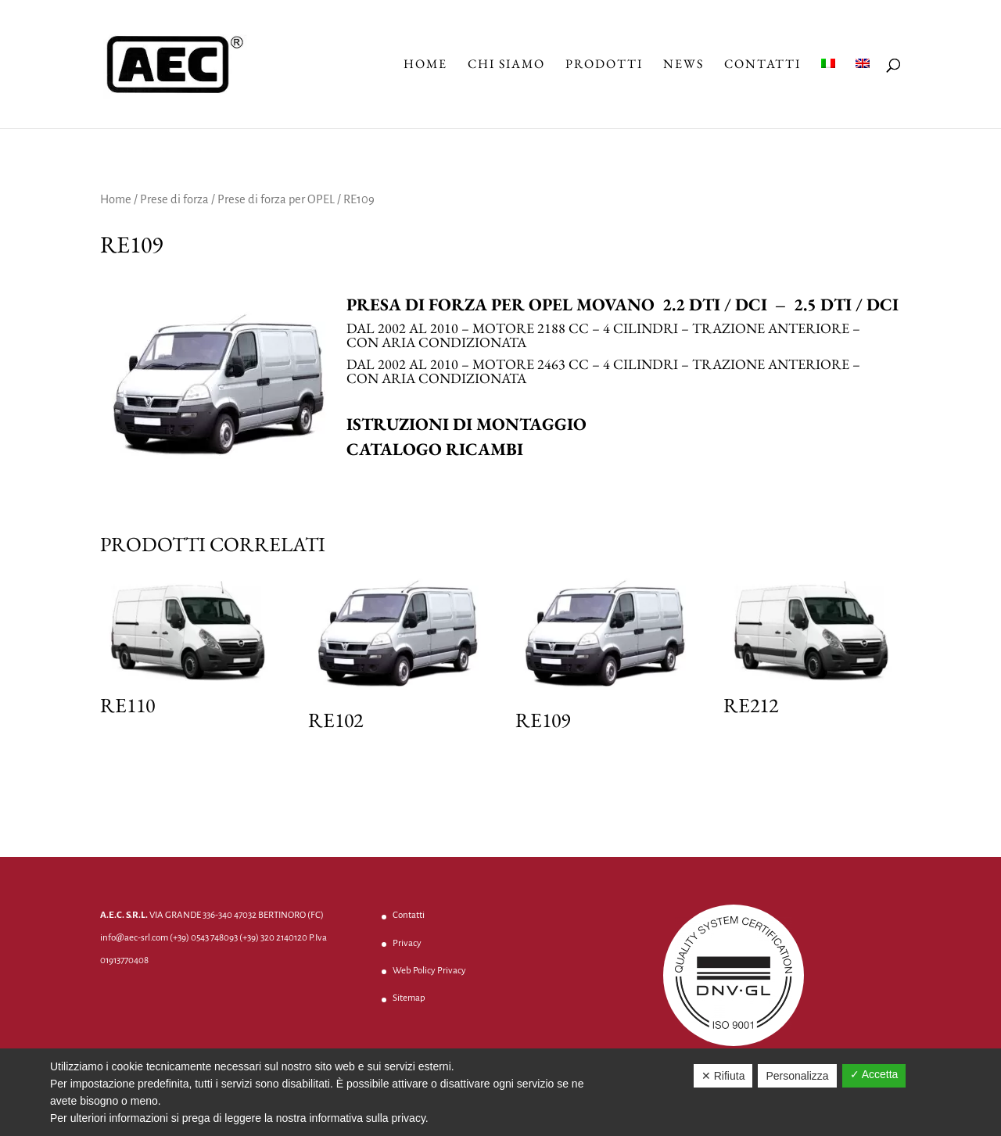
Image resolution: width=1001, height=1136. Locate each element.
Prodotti (604, 65)
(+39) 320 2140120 (273, 938)
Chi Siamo (506, 65)
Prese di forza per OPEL (276, 199)
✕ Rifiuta (723, 1076)
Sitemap (409, 998)
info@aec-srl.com (134, 938)
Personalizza (797, 1076)
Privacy (407, 943)
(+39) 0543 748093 (204, 938)
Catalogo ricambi (434, 449)
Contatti (762, 65)
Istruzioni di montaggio (466, 424)
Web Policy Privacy (429, 971)
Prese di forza (174, 199)
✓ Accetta (874, 1074)
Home (425, 65)
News (683, 65)
